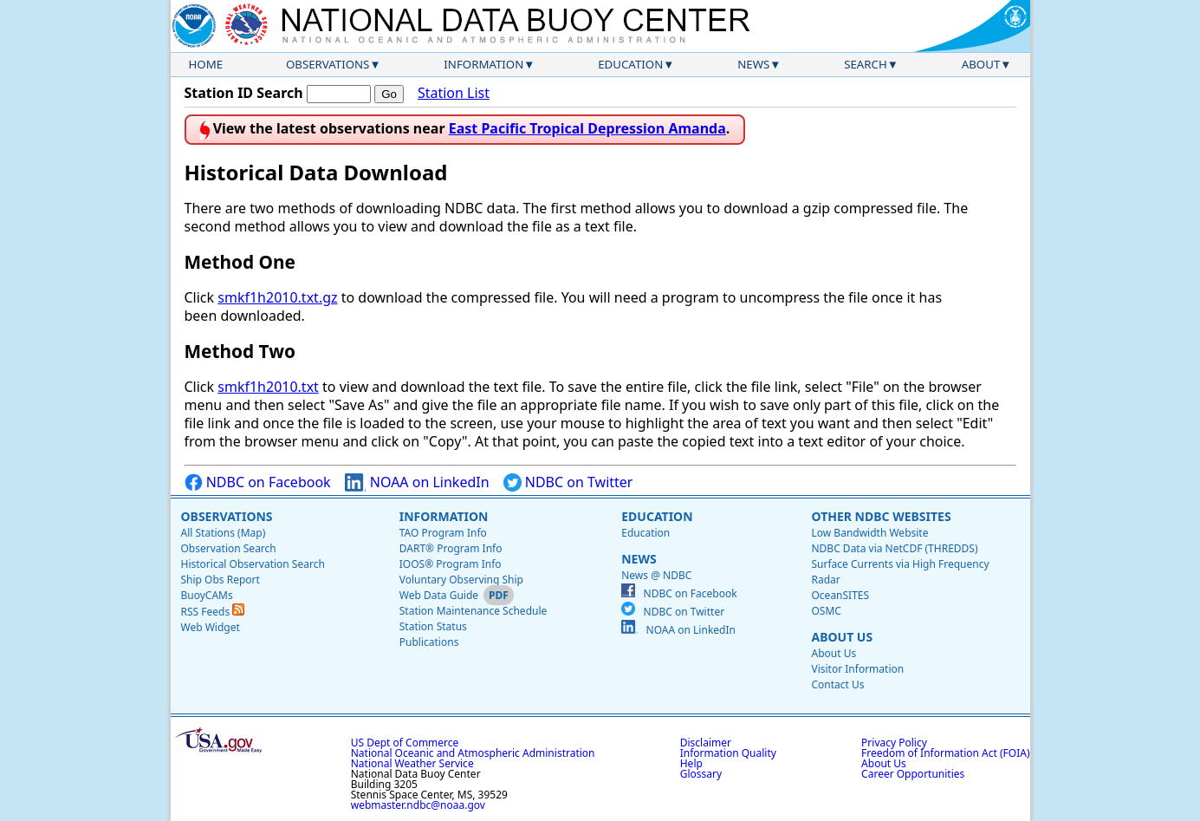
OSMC (825, 610)
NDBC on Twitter (568, 482)
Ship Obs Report (220, 579)
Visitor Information (857, 668)
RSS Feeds (213, 611)
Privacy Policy (894, 742)
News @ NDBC (656, 575)
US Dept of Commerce (405, 742)
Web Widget (210, 627)
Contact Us (837, 684)
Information (483, 64)
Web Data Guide (438, 595)
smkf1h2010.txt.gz (277, 297)
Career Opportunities (912, 773)
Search (865, 64)
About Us (841, 637)
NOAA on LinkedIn (417, 482)
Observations (327, 64)
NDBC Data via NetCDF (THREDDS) (894, 548)
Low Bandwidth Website (869, 532)
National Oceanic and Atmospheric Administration (473, 753)
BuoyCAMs (207, 595)
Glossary (701, 773)
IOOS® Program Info (450, 564)
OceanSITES (840, 595)
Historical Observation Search (253, 564)
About (981, 64)
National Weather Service (412, 763)
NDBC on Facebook (258, 482)
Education (630, 64)
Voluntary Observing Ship (461, 579)
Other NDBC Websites (880, 516)
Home (206, 64)
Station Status (433, 626)
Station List (454, 93)
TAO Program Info (443, 532)
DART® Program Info (451, 548)
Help (691, 763)
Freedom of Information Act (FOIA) (945, 753)
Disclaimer (705, 742)
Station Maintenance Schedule (473, 610)
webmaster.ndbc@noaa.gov (418, 805)
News (753, 64)
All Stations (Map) (223, 532)
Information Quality (728, 753)
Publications (429, 642)
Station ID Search (244, 92)
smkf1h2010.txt (268, 386)
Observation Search (228, 548)
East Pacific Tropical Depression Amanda (587, 128)
